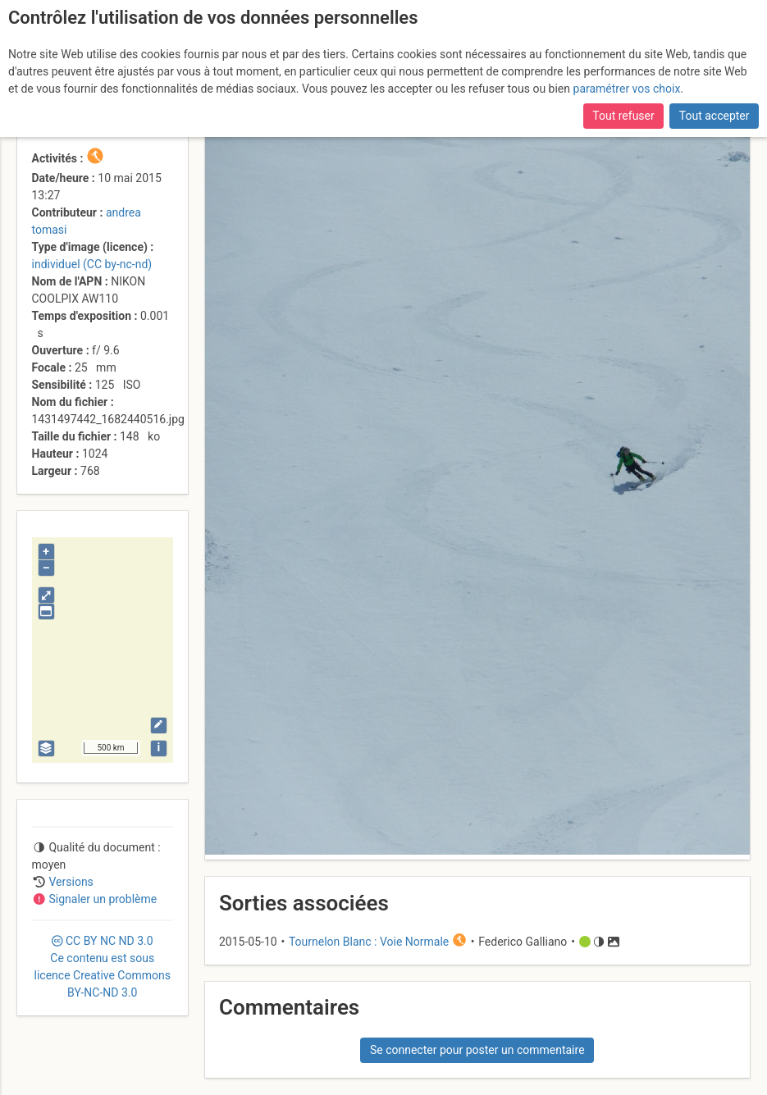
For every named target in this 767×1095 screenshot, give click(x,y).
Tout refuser (623, 115)
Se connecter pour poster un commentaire (477, 1049)
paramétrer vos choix (627, 88)
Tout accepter (714, 115)
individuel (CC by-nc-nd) (92, 264)
